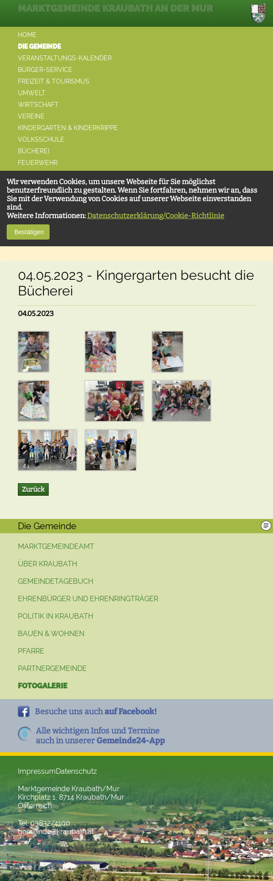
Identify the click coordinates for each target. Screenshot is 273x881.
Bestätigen (28, 232)
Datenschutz (76, 771)
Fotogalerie (42, 686)
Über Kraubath (47, 564)
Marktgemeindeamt (56, 546)
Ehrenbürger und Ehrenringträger (88, 598)
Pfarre (31, 651)
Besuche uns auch (96, 712)
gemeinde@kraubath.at (56, 831)
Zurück (33, 489)
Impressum (37, 771)
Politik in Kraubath (55, 616)
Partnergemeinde (52, 668)
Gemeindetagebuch (55, 581)
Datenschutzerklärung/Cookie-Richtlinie (155, 215)
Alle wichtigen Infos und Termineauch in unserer (100, 736)
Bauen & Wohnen (51, 633)
